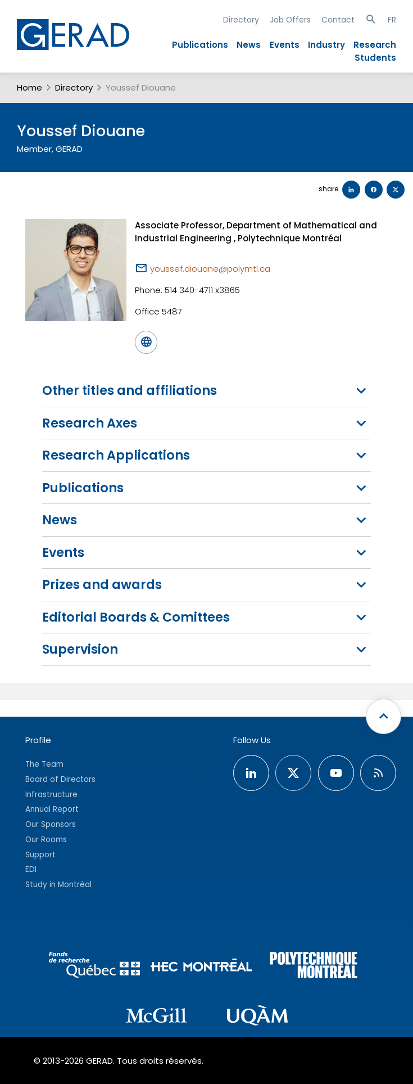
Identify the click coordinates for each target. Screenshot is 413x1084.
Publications (200, 45)
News (249, 45)
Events (284, 45)
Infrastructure (51, 794)
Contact (338, 19)
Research (374, 45)
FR (392, 19)
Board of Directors (60, 779)
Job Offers (290, 19)
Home (29, 87)
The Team (44, 764)
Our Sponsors (50, 824)
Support (40, 854)
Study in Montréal (58, 884)
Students (375, 58)
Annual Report (52, 809)
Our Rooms (46, 839)
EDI (31, 869)
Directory (241, 19)
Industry (326, 45)
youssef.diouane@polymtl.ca (210, 269)
